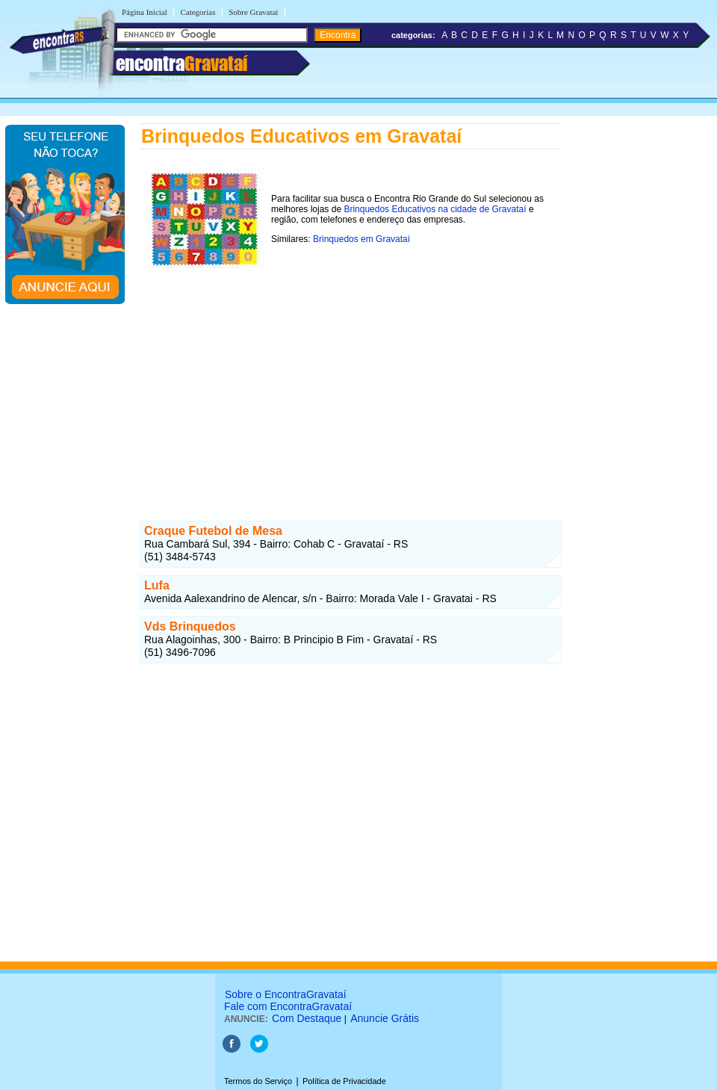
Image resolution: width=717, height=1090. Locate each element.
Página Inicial (144, 11)
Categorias (197, 11)
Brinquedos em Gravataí (361, 239)
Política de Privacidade (344, 1081)
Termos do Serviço (258, 1081)
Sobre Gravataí (253, 11)
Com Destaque (306, 1018)
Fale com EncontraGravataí (288, 1006)
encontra (181, 63)
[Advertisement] (351, 380)
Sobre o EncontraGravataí (286, 994)
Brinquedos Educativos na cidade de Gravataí (435, 209)
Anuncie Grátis (384, 1018)
